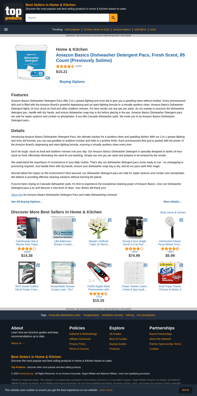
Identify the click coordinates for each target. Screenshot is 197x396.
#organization (91, 315)
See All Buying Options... (26, 201)
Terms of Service (79, 348)
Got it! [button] (185, 390)
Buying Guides (118, 343)
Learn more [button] (106, 390)
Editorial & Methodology (83, 333)
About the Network (160, 338)
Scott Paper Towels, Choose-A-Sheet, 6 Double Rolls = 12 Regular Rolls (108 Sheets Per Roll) (170, 288)
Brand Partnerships (160, 333)
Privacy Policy (77, 343)
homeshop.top (26, 373)
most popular (72, 29)
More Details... (172, 201)
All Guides (115, 333)
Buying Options (72, 82)
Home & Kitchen (72, 49)
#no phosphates (146, 315)
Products (115, 348)
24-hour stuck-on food (96, 29)
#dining (130, 315)
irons (153, 29)
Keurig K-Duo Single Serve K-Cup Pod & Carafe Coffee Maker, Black (134, 243)
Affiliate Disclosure (80, 338)
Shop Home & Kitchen (173, 212)
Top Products (18, 367)
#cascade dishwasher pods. (65, 315)
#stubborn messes (112, 315)
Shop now (17, 194)
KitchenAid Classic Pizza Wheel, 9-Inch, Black (170, 243)
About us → (18, 343)
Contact (153, 348)
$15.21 (61, 72)
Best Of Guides (118, 338)
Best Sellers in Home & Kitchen (51, 5)
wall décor (140, 29)
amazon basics (121, 29)
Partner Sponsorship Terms (165, 343)
